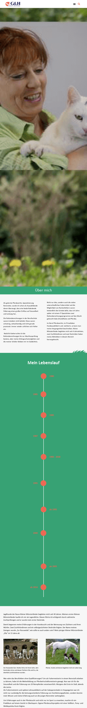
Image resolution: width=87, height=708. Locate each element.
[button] (74, 4)
